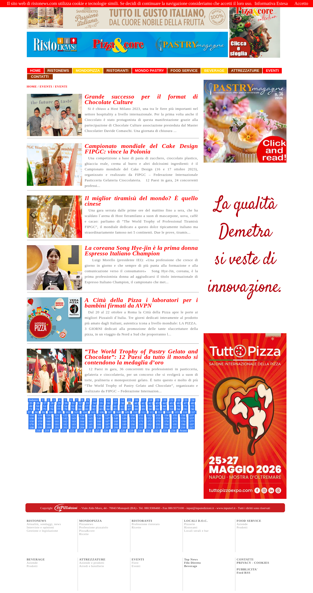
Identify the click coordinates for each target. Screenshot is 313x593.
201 (57, 427)
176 (183, 421)
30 (66, 403)
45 (171, 403)
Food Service (184, 70)
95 (185, 409)
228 (123, 430)
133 (158, 415)
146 (99, 418)
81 (87, 409)
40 (136, 403)
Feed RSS (244, 572)
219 (47, 430)
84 (108, 409)
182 (65, 424)
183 (74, 424)
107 (110, 412)
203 (74, 427)
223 (80, 430)
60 (108, 406)
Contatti (40, 77)
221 (64, 430)
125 (90, 415)
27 (45, 403)
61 (115, 406)
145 (90, 418)
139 (40, 418)
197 (192, 424)
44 (164, 403)
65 (143, 406)
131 (141, 415)
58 (94, 406)
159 (40, 421)
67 (157, 406)
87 (129, 409)
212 (150, 427)
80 (79, 409)
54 (65, 406)
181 (57, 424)
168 (116, 421)
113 (160, 412)
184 (82, 424)
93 (171, 409)
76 (51, 409)
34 (94, 403)
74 (37, 409)
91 (157, 409)
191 (141, 424)
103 (76, 412)
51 (44, 406)
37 (115, 403)
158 (32, 421)
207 (107, 427)
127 (107, 415)
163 (74, 421)
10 (94, 400)
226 (106, 430)
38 (122, 403)
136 (183, 415)
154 (166, 418)
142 (65, 418)
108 (118, 412)
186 (99, 424)
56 (79, 406)
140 (48, 418)
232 (156, 430)
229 (131, 430)
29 (59, 403)
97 (29, 412)
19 (157, 400)
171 (141, 421)
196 (183, 424)
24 (192, 400)
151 (141, 418)
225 (97, 430)
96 (192, 409)
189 (124, 424)
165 (90, 421)
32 (80, 403)
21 (171, 400)
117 (193, 412)
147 (107, 418)
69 (171, 406)
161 (57, 421)
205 (90, 427)
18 (150, 400)
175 (175, 421)
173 (158, 421)
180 (48, 424)
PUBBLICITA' (247, 569)
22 (178, 400)
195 (175, 424)
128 (116, 415)
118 (32, 415)
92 (164, 409)
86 (122, 409)
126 (99, 415)
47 (185, 403)
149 (124, 418)
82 (94, 409)
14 (122, 400)
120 (48, 415)
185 (90, 424)
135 (175, 415)
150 (133, 418)
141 (57, 418)
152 (150, 418)
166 (99, 421)
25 (31, 403)
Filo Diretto (192, 562)
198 (32, 427)
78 (65, 409)
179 (40, 424)
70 (178, 406)
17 (143, 400)
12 (108, 400)
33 (87, 403)
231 (148, 430)
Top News (191, 559)
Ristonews (58, 70)
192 (150, 424)
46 (178, 403)
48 (192, 403)
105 (93, 412)
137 (192, 415)
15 (129, 400)
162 (65, 421)
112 (152, 412)
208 (116, 427)
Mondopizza (88, 70)
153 (158, 418)
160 (48, 421)
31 (73, 403)
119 (40, 415)
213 (158, 427)
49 (30, 406)
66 (150, 406)
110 (135, 412)
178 (32, 424)
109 (127, 412)
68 (164, 406)
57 (87, 406)
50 (37, 406)
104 (85, 412)
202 (65, 427)
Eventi (272, 70)
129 (124, 415)
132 (149, 415)
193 (158, 424)
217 (192, 427)
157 (192, 418)
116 (185, 412)
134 (166, 415)
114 (168, 412)
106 (101, 412)
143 (74, 418)
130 (132, 415)
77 (58, 409)
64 (136, 406)
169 (124, 421)
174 (166, 421)
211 (141, 427)
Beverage (214, 70)
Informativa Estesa (271, 3)
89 (143, 409)
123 (74, 415)
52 (51, 406)
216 (183, 427)
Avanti (183, 430)
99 (43, 412)
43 (157, 403)
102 (68, 412)
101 (59, 412)
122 (65, 415)
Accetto (301, 3)
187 (107, 424)
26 (37, 403)
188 (116, 424)
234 (173, 430)
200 (48, 427)
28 (52, 403)
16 (136, 400)
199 (40, 427)
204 (82, 427)
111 (143, 412)
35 (101, 403)
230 (140, 430)
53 (58, 406)
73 (30, 409)
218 (38, 430)
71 (185, 406)
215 (175, 427)
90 (150, 409)
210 (133, 427)
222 (72, 430)
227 (114, 430)
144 (82, 418)
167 (107, 421)
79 (73, 409)
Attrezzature (245, 70)
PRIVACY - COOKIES (253, 562)
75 (44, 409)
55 (73, 406)
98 (36, 412)
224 (89, 430)
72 (192, 406)
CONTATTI (245, 559)
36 (108, 403)
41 (143, 403)
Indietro (33, 400)
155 (175, 418)
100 (51, 412)
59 (101, 406)
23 (186, 400)
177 (192, 421)
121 (57, 415)
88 (136, 409)
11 (101, 400)
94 (178, 409)
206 (99, 427)
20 (164, 400)
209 (124, 427)
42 (150, 403)
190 (133, 424)
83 (101, 409)
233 (165, 430)
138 (32, 418)
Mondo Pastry (149, 70)
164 (82, 421)
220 (55, 430)
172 (150, 421)
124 (82, 415)
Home (35, 70)
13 (115, 400)
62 (122, 406)
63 (129, 406)
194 (166, 424)
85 (115, 409)
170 (133, 421)
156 (183, 418)
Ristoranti (117, 70)
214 (166, 427)
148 (116, 418)
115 (177, 412)
